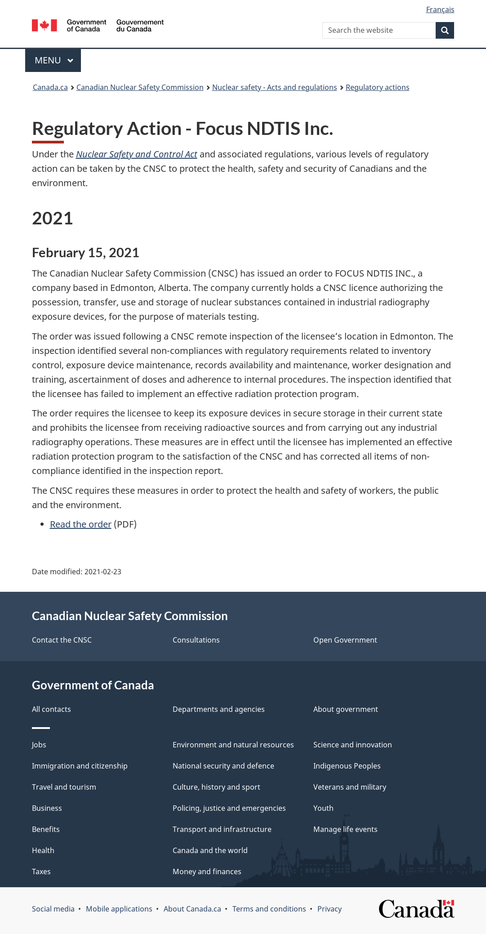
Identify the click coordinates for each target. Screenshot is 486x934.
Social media (53, 909)
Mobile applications (119, 909)
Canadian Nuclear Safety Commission (140, 87)
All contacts (51, 709)
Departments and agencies (219, 709)
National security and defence (223, 766)
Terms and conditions (269, 909)
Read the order (80, 524)
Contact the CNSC (62, 640)
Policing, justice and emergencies (229, 808)
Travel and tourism (64, 787)
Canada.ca (50, 87)
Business (47, 808)
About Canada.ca (192, 909)
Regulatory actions (378, 87)
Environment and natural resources (233, 745)
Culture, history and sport (216, 787)
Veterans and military (349, 787)
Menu (54, 60)
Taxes (41, 871)
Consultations (196, 640)
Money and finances (207, 871)
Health (43, 850)
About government (345, 709)
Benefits (46, 829)
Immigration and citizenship (80, 766)
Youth (323, 808)
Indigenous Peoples (347, 766)
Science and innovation (352, 745)
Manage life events (345, 829)
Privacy (329, 909)
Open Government (345, 640)
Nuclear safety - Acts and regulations (274, 87)
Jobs (39, 745)
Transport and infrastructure (222, 829)
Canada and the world (210, 850)
